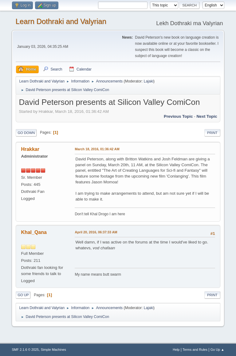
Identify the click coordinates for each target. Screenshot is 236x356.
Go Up (23, 295)
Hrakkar (30, 149)
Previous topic (178, 116)
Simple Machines (53, 349)
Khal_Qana (34, 232)
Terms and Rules (195, 349)
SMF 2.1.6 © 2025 (25, 349)
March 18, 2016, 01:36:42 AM (97, 149)
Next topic (206, 116)
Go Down (26, 133)
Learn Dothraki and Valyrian (60, 21)
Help (176, 349)
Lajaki (148, 81)
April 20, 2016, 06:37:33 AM (96, 232)
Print (212, 133)
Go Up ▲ (217, 349)
